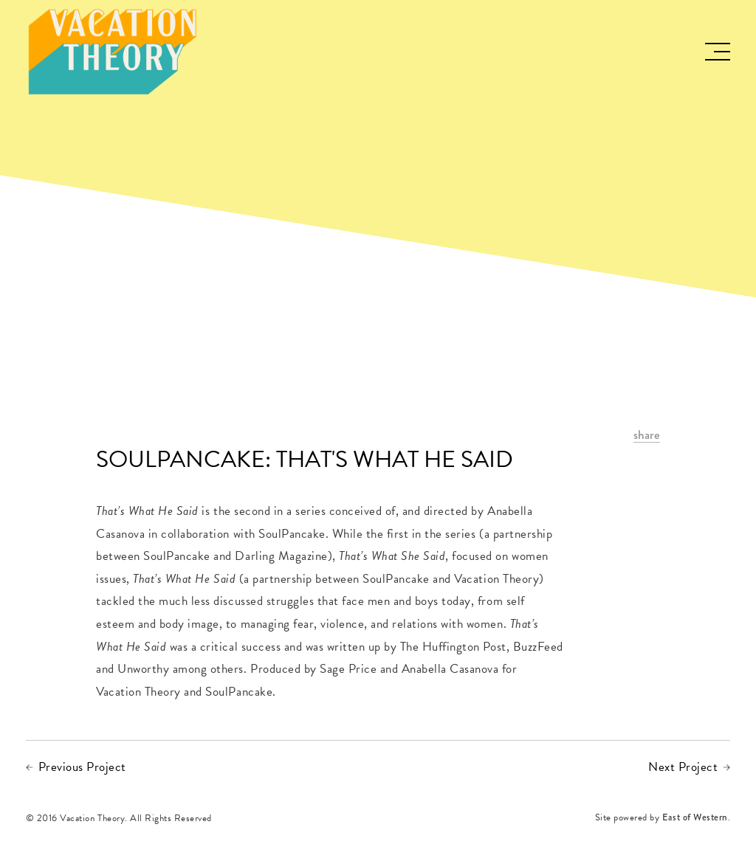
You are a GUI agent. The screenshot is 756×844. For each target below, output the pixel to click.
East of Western (695, 818)
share (646, 436)
